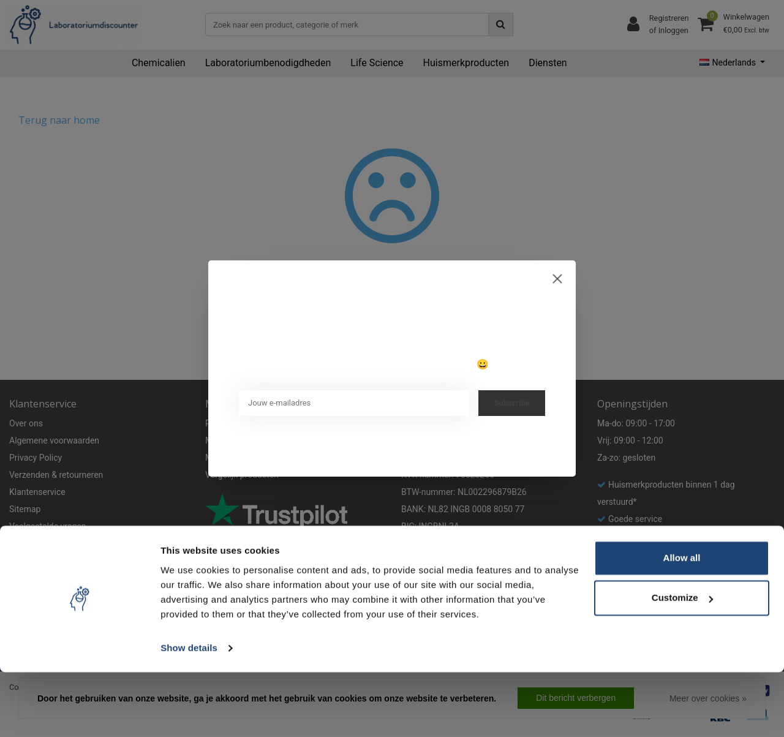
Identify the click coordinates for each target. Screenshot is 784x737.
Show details (188, 713)
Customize (682, 662)
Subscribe (512, 402)
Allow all (682, 623)
